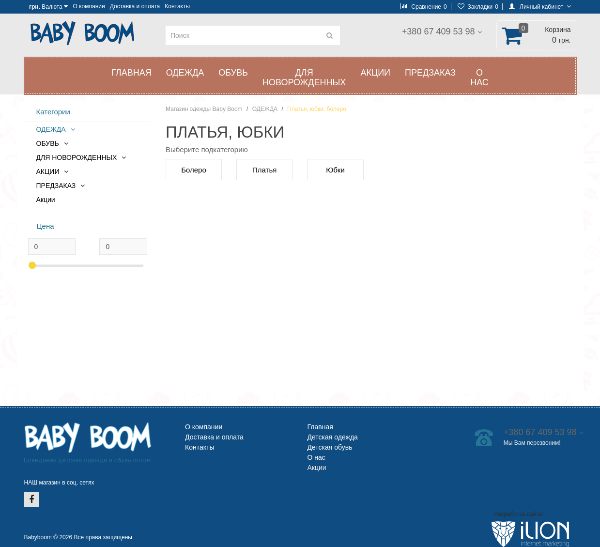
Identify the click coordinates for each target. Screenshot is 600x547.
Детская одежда (333, 437)
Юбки (335, 170)
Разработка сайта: (518, 514)
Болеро (193, 170)
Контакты (177, 6)
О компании (89, 6)
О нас (479, 77)
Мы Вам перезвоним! (435, 43)
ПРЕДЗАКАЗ (430, 73)
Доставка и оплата (135, 6)
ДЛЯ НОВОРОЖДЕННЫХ (304, 77)
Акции (45, 199)
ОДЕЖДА (185, 73)
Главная (131, 73)
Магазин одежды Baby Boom (204, 109)
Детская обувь (330, 447)
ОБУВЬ (233, 73)
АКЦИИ (375, 73)
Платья (264, 170)
